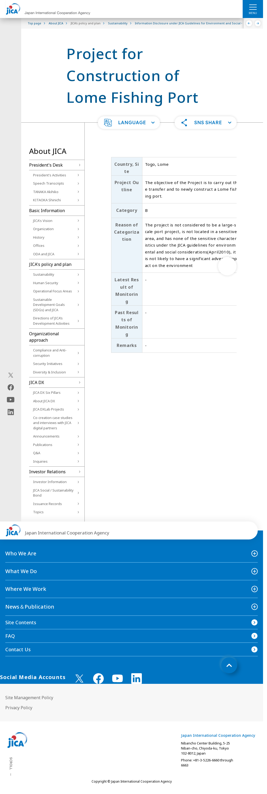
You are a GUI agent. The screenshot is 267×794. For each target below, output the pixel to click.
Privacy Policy (18, 708)
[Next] (258, 23)
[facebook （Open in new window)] (98, 678)
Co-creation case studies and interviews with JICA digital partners (53, 422)
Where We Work (25, 588)
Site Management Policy (29, 698)
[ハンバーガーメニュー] (253, 7)
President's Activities (49, 175)
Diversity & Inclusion (49, 372)
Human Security (45, 282)
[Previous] (249, 23)
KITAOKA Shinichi (47, 200)
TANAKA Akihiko (45, 191)
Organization (43, 228)
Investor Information (50, 481)
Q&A (36, 452)
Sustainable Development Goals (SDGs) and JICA (49, 304)
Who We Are (20, 553)
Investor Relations (47, 472)
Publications (42, 444)
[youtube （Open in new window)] (117, 678)
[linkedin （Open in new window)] (136, 678)
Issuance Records (47, 503)
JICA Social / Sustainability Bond (53, 493)
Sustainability (43, 274)
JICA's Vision (42, 220)
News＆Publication (29, 606)
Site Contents (20, 622)
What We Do (21, 571)
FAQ (10, 636)
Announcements (46, 436)
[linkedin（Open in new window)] (11, 412)
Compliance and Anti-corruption (50, 353)
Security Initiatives (47, 363)
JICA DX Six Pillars (47, 392)
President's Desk (46, 165)
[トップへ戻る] (229, 665)
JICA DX (36, 382)
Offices (38, 245)
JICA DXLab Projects (48, 409)
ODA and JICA (43, 254)
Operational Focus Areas (52, 291)
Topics (38, 512)
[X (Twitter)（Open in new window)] (11, 375)
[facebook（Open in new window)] (11, 387)
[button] (129, 122)
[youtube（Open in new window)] (11, 400)
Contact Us (18, 649)
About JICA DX (44, 401)
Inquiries (40, 461)
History (38, 237)
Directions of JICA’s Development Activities (51, 321)
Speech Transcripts (48, 183)
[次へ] (227, 266)
